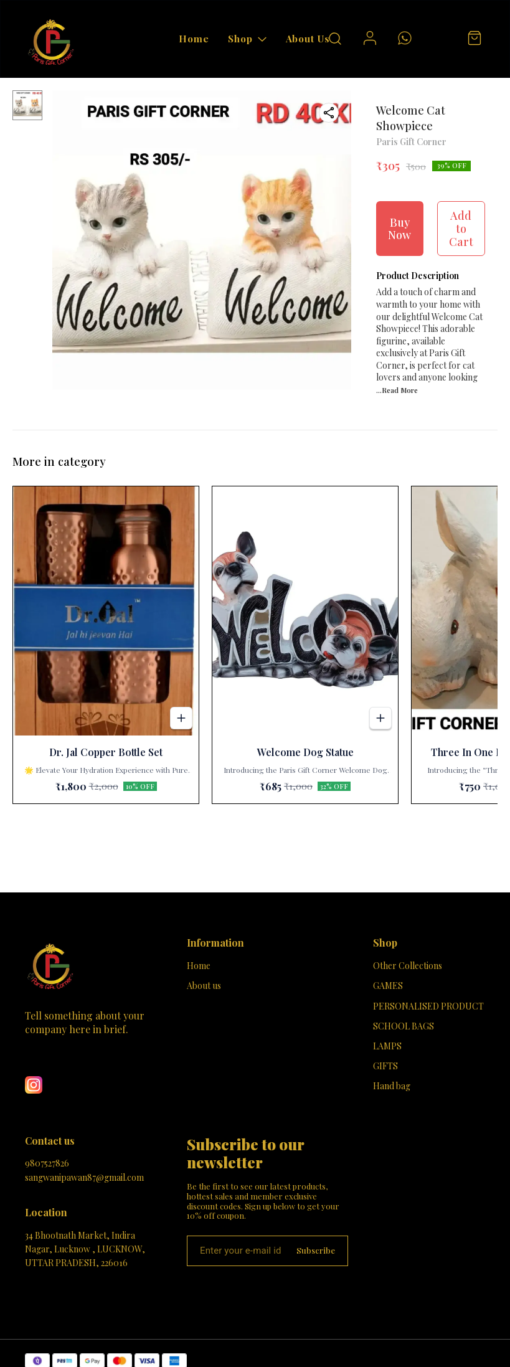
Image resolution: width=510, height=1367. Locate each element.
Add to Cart (461, 228)
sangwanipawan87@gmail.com (84, 1177)
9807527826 (47, 1163)
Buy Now (399, 229)
